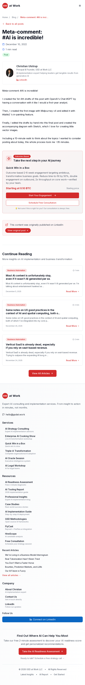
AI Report (43, 674)
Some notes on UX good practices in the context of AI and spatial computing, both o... (33, 312)
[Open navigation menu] (80, 6)
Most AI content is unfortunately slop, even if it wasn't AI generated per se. (28, 277)
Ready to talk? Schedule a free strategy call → (42, 658)
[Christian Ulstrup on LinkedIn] (21, 79)
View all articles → (11, 575)
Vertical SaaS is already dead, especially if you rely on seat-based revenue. (30, 346)
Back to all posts (13, 23)
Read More (72, 291)
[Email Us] (42, 414)
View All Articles (42, 373)
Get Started (59, 674)
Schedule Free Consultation (42, 203)
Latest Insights (27, 674)
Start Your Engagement (42, 195)
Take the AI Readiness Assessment (42, 651)
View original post (18, 230)
